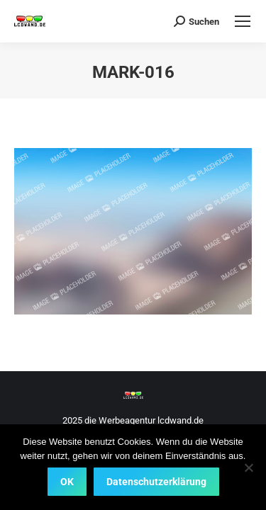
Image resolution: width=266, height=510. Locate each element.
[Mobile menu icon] (242, 21)
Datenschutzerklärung (156, 481)
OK (67, 481)
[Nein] (248, 467)
